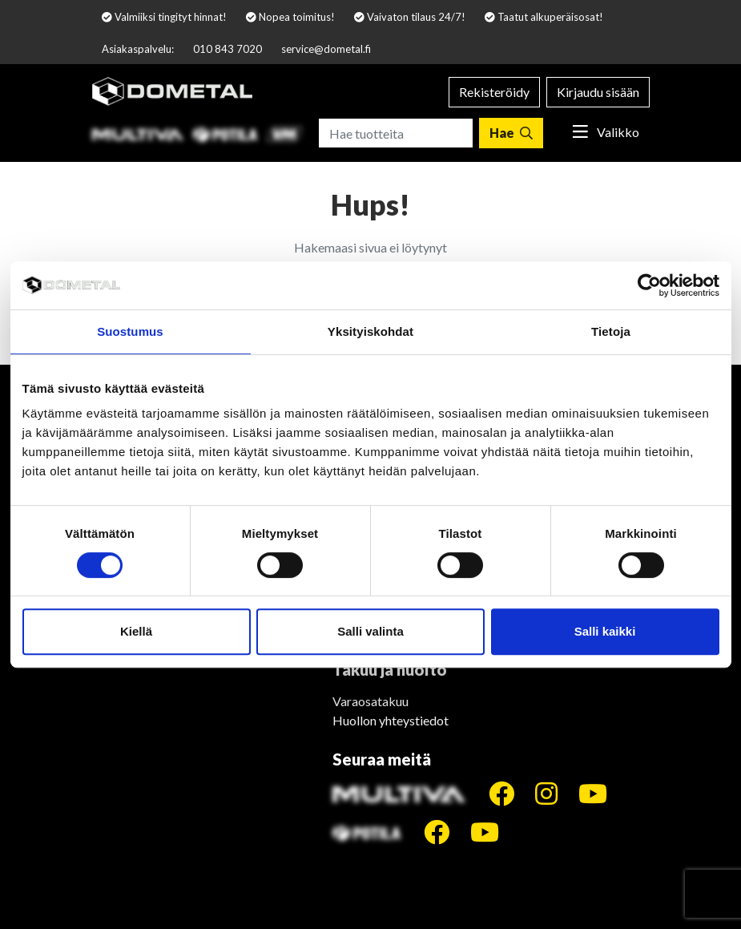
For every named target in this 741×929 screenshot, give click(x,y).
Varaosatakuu (370, 701)
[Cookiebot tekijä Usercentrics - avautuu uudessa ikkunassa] (649, 285)
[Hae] (511, 133)
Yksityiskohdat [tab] (370, 331)
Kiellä (136, 631)
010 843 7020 (227, 48)
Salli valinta (370, 631)
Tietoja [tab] (610, 331)
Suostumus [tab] (130, 331)
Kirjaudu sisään (598, 91)
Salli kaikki (605, 631)
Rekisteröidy (494, 91)
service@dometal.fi (326, 48)
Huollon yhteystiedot (390, 720)
